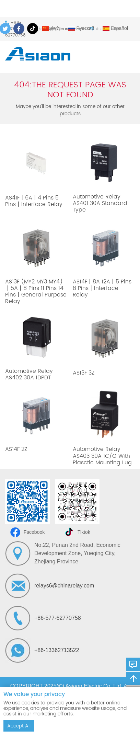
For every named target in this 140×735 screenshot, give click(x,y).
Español (115, 28)
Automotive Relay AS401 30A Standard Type (100, 203)
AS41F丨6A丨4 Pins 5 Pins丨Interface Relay (33, 201)
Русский (81, 28)
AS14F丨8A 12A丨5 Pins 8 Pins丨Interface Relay (102, 288)
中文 (51, 28)
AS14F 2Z (16, 449)
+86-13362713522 (56, 650)
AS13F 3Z (83, 372)
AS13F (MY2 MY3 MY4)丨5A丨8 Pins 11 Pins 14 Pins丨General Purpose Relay (36, 291)
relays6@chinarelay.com (64, 585)
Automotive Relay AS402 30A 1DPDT (29, 374)
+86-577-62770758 (57, 618)
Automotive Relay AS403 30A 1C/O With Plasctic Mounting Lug (102, 456)
